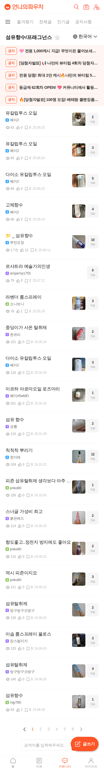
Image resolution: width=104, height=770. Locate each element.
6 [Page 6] (73, 729)
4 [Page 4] (57, 729)
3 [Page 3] (49, 729)
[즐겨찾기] (57, 37)
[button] (24, 729)
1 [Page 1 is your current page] (33, 729)
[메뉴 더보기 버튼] (8, 21)
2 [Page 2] (41, 729)
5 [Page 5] (65, 729)
